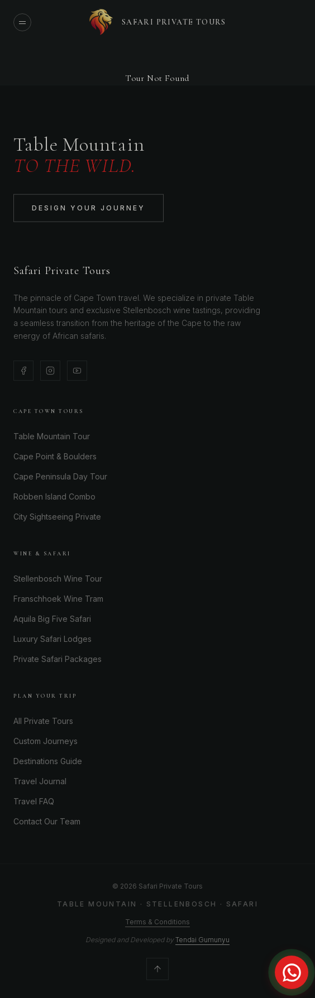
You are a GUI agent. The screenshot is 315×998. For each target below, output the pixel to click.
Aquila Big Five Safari (52, 618)
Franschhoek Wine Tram (58, 598)
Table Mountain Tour (51, 436)
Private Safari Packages (57, 659)
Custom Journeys (45, 741)
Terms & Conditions (157, 922)
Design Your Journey (88, 209)
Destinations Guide (47, 761)
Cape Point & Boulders (55, 456)
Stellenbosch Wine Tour (57, 578)
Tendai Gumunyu (202, 939)
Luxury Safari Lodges (52, 639)
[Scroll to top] (157, 969)
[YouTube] (77, 371)
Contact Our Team (46, 821)
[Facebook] (23, 371)
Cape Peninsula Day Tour (60, 476)
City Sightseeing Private (57, 516)
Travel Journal (39, 781)
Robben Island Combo (54, 496)
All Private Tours (43, 721)
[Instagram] (50, 371)
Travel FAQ (33, 801)
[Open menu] (22, 22)
